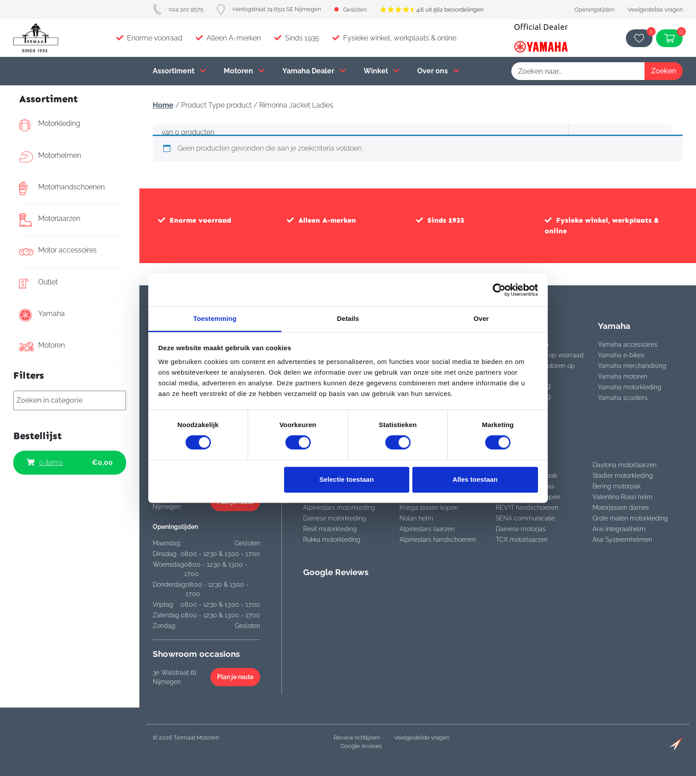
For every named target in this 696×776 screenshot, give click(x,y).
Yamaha (42, 315)
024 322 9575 (178, 9)
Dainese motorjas (521, 528)
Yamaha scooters (623, 397)
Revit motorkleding (330, 528)
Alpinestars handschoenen (437, 539)
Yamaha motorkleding (629, 387)
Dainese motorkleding (334, 518)
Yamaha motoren (622, 376)
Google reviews (361, 746)
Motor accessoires (58, 251)
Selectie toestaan (347, 479)
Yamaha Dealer (314, 71)
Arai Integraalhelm (619, 528)
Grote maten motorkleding (630, 518)
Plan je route (235, 676)
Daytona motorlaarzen (624, 464)
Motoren (244, 71)
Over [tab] (481, 318)
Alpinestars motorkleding (339, 507)
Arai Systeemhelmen (622, 539)
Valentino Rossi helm (622, 496)
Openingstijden (594, 9)
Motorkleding (49, 125)
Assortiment (179, 71)
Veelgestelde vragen (655, 9)
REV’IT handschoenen (527, 507)
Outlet (38, 283)
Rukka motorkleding (331, 539)
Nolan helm (416, 518)
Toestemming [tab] (215, 318)
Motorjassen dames (621, 507)
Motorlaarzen (49, 220)
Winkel (381, 71)
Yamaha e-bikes (621, 355)
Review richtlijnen (357, 737)
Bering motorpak (617, 486)
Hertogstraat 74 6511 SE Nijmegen (269, 9)
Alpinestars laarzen (427, 528)
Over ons (438, 71)
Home (163, 105)
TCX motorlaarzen (522, 539)
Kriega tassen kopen (428, 507)
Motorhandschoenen (62, 188)
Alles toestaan (475, 479)
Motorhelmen (50, 157)
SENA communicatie (525, 518)
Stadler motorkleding (623, 475)
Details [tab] (348, 318)
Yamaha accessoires (627, 344)
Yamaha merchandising (632, 365)
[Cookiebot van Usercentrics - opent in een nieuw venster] (499, 289)
